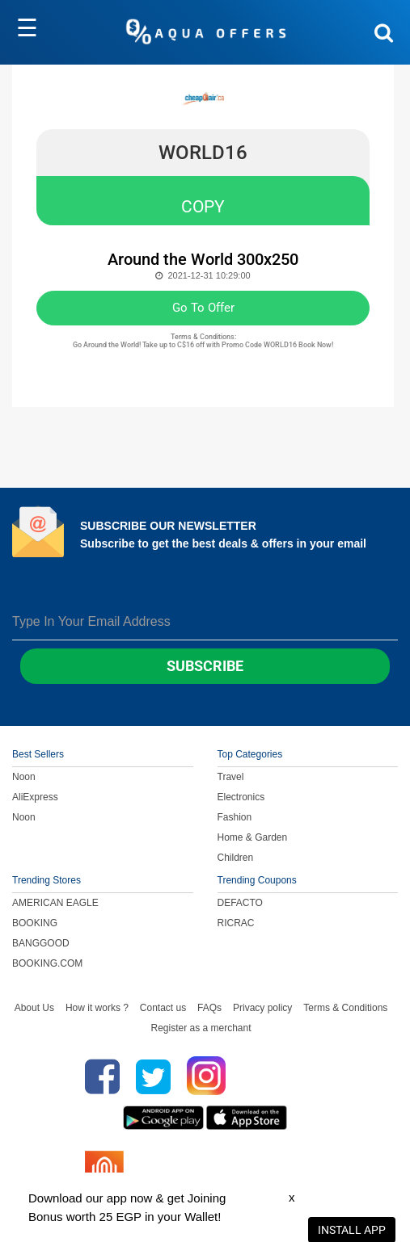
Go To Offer (203, 307)
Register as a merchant (200, 1028)
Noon (24, 777)
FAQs (209, 1007)
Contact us (163, 1007)
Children (236, 857)
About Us (34, 1007)
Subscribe (205, 665)
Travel (231, 777)
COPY (203, 206)
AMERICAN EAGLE (55, 902)
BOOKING (34, 923)
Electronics (241, 797)
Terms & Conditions (345, 1007)
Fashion (235, 817)
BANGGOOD (41, 943)
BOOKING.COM (47, 963)
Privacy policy (262, 1007)
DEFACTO (240, 902)
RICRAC (236, 923)
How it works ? (97, 1007)
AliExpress (35, 797)
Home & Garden (253, 837)
